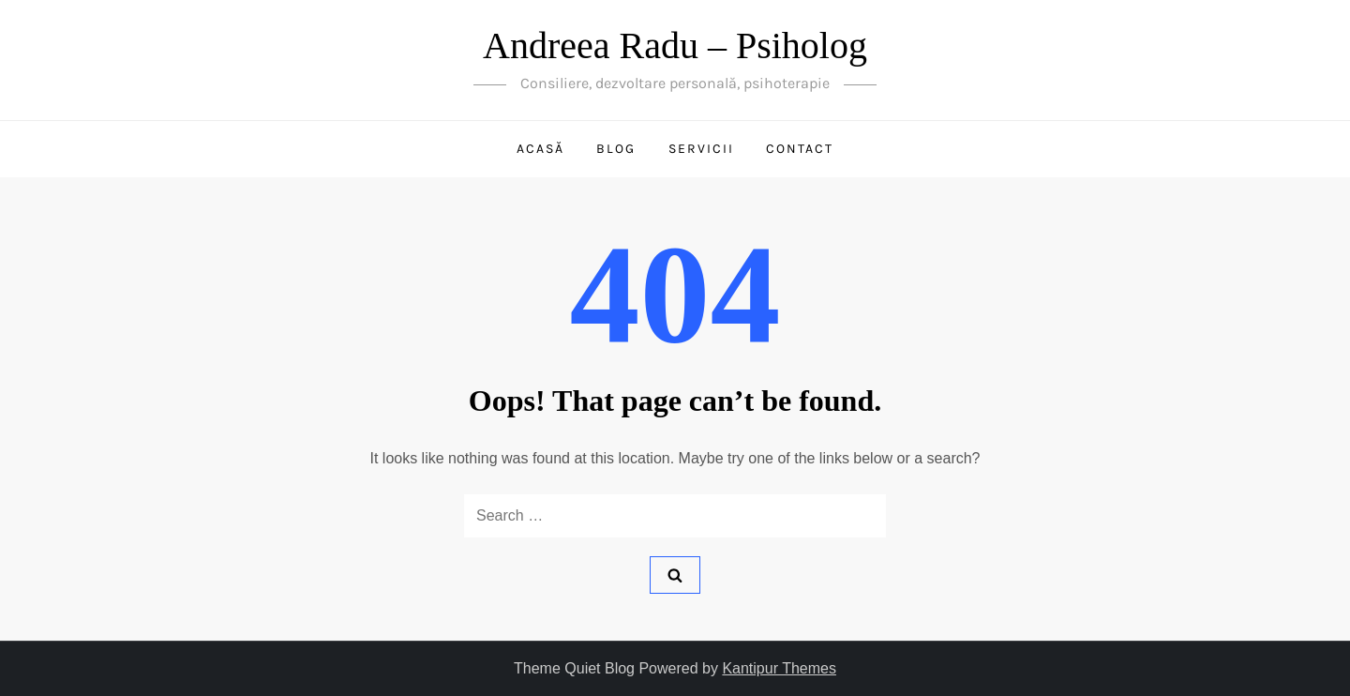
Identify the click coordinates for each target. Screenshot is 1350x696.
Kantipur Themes (779, 668)
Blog (616, 149)
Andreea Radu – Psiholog (675, 45)
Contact (799, 149)
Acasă (540, 149)
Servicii (701, 149)
